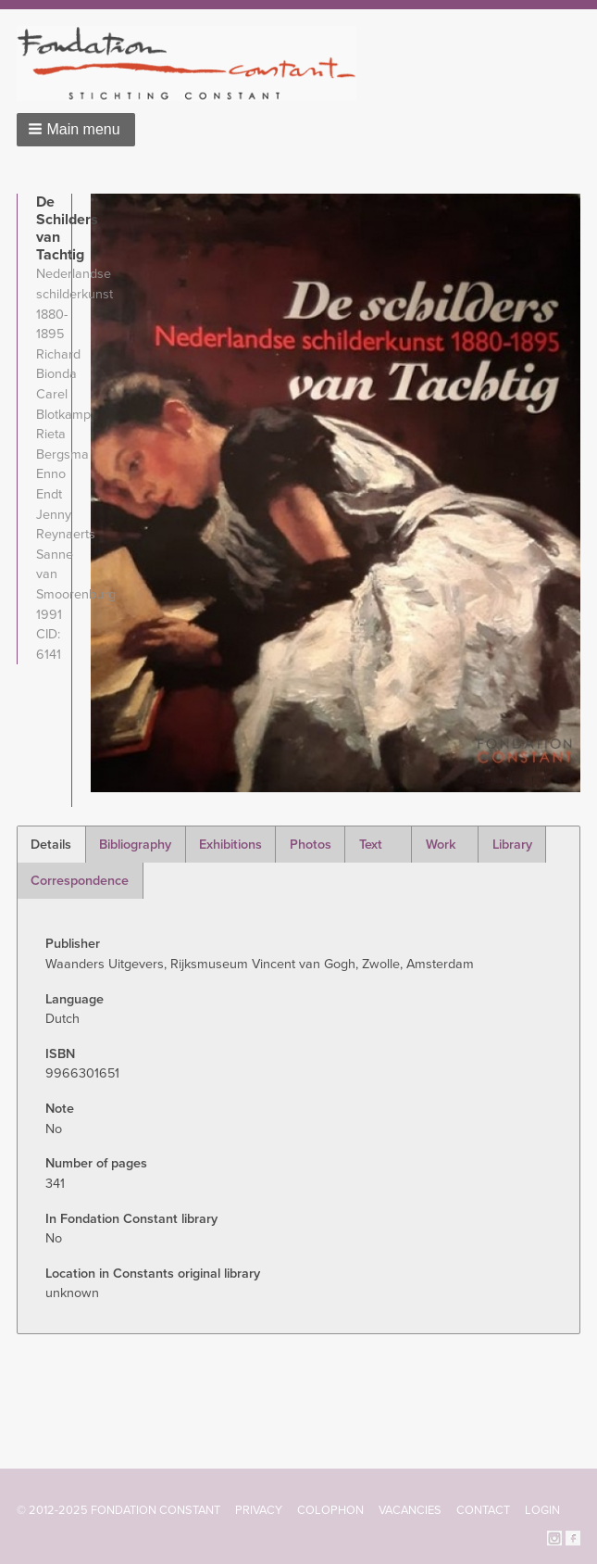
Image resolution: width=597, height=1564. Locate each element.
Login (542, 1510)
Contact (483, 1510)
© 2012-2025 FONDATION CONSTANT (118, 1510)
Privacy (258, 1510)
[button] (76, 129)
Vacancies (410, 1510)
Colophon (330, 1510)
